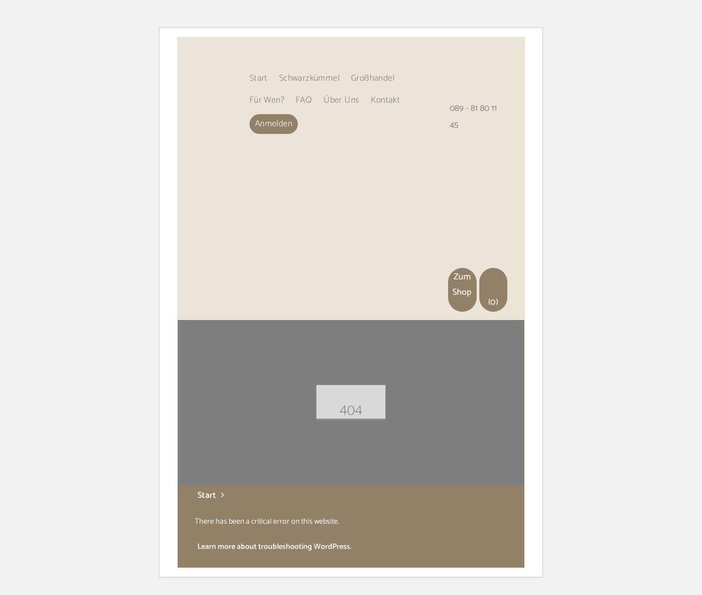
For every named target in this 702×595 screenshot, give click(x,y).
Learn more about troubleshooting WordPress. (274, 547)
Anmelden (273, 123)
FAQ (304, 100)
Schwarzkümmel (309, 78)
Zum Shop (462, 285)
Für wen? (267, 100)
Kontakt (385, 100)
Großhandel (372, 78)
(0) (493, 290)
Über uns (341, 100)
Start (259, 78)
